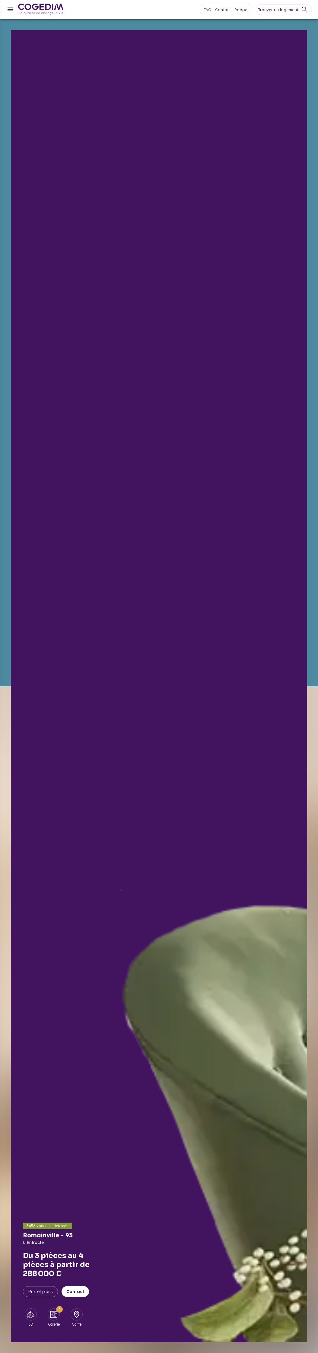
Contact (75, 1291)
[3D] (31, 1314)
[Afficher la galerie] (213, 686)
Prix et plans (40, 1291)
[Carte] (77, 1314)
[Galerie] (54, 1314)
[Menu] (10, 9)
